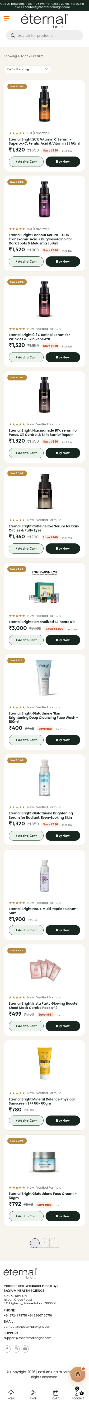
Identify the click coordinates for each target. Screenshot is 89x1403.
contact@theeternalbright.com (28, 1326)
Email (8, 1322)
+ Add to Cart (26, 161)
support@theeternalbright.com (28, 1338)
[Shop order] (27, 69)
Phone (9, 1310)
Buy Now (63, 161)
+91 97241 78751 (15, 1315)
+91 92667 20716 (40, 1315)
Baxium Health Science (24, 1291)
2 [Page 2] (44, 1242)
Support (11, 1333)
